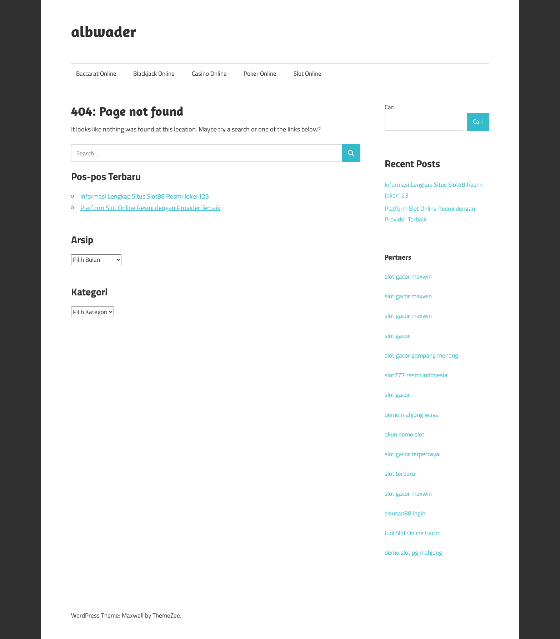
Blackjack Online (154, 73)
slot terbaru (400, 473)
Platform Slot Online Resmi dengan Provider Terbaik (150, 208)
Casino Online (209, 73)
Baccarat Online (96, 73)
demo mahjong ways (411, 414)
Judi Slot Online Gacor (412, 533)
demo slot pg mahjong (413, 552)
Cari (390, 107)
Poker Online (260, 73)
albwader (103, 31)
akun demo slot (404, 434)
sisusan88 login (405, 513)
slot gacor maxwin (408, 276)
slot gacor (397, 335)
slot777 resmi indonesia (416, 375)
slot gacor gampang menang (421, 355)
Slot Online (307, 73)
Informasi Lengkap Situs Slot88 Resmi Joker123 (144, 196)
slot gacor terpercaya (412, 454)
